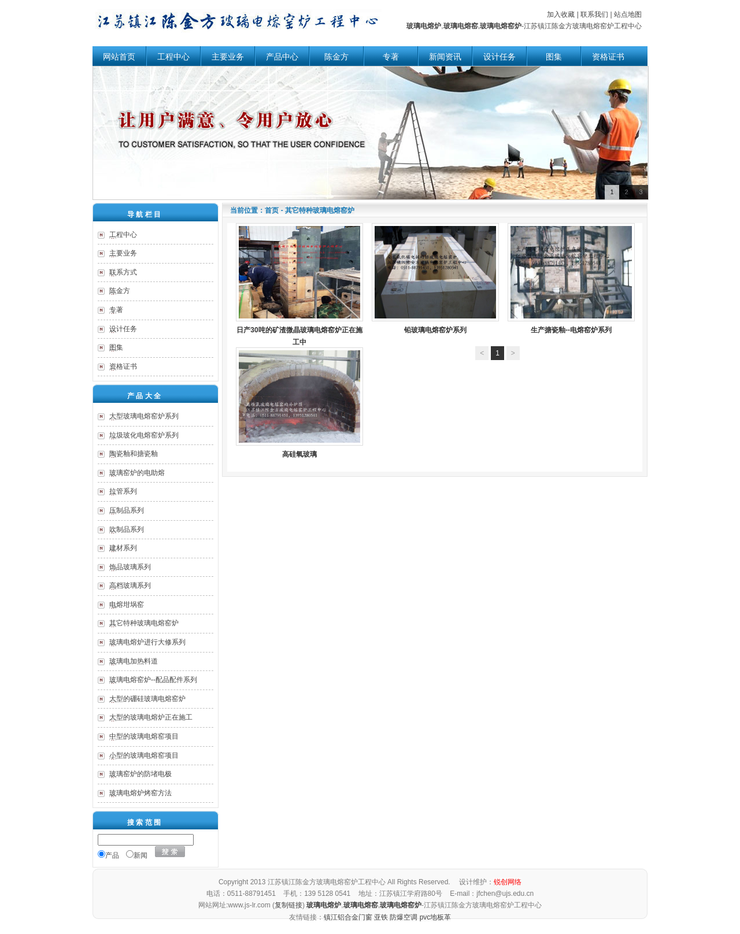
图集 (554, 57)
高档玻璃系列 (130, 585)
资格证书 (608, 57)
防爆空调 (403, 917)
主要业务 (228, 57)
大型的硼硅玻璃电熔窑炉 (147, 699)
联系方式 (123, 272)
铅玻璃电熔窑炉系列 (435, 278)
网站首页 (119, 57)
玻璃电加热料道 (133, 661)
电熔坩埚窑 (126, 605)
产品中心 (282, 57)
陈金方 (336, 57)
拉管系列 (123, 491)
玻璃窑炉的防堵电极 (140, 774)
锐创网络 (507, 882)
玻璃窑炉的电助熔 (137, 473)
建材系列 (123, 548)
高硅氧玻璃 (299, 402)
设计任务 (499, 57)
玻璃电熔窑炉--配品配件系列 (153, 680)
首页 (272, 210)
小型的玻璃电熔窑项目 (144, 755)
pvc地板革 (436, 917)
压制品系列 (126, 510)
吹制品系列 (126, 529)
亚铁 (381, 917)
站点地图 (628, 14)
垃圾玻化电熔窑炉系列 (144, 435)
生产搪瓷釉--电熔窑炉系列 (571, 278)
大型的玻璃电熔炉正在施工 (151, 717)
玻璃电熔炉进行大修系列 (147, 642)
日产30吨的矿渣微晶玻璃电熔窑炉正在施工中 (299, 285)
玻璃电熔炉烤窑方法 (140, 793)
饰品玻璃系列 (130, 567)
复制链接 (288, 905)
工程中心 (173, 57)
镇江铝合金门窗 (348, 917)
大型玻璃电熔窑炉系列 (144, 416)
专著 (391, 57)
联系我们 (594, 14)
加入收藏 (561, 14)
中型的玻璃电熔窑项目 (144, 736)
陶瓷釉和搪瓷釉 (133, 454)
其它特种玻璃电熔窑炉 (144, 623)
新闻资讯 (445, 57)
